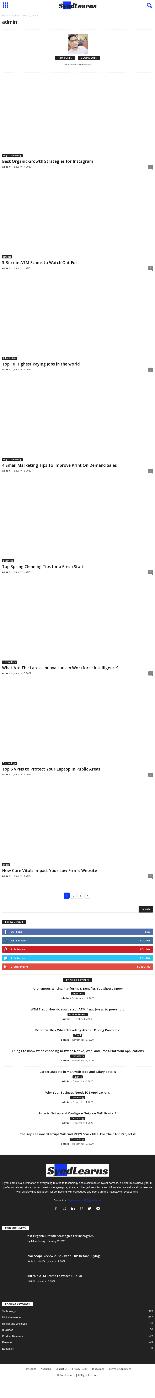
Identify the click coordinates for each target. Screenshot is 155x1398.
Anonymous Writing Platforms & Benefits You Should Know (78, 988)
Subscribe (143, 966)
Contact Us (61, 1368)
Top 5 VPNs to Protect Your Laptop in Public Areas (51, 769)
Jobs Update (9, 358)
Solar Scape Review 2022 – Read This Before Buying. (63, 1256)
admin (6, 166)
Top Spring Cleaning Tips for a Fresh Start (43, 566)
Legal (6, 864)
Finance (7, 256)
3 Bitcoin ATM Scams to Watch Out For (39, 262)
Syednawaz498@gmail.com (84, 1200)
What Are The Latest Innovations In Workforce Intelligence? (60, 668)
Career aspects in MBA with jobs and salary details (77, 1071)
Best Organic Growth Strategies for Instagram (47, 161)
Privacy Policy (79, 1368)
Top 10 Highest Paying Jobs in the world (41, 364)
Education (8, 1348)
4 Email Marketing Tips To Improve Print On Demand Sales (59, 465)
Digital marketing (12, 155)
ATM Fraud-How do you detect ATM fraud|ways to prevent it (77, 1009)
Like (147, 931)
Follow (145, 940)
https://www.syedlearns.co (77, 64)
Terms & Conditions (120, 1368)
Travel (77, 1035)
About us (46, 1368)
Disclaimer (98, 1368)
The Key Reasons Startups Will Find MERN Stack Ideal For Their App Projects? (77, 1134)
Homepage (30, 1368)
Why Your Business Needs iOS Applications (77, 1092)
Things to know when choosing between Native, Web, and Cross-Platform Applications (78, 1051)
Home (5, 15)
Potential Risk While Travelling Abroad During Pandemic (77, 1030)
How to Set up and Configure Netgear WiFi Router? (77, 1113)
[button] (148, 5)
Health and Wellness (14, 1323)
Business (8, 560)
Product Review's (78, 1014)
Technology (9, 662)
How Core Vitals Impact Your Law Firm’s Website (49, 870)
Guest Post (78, 993)
